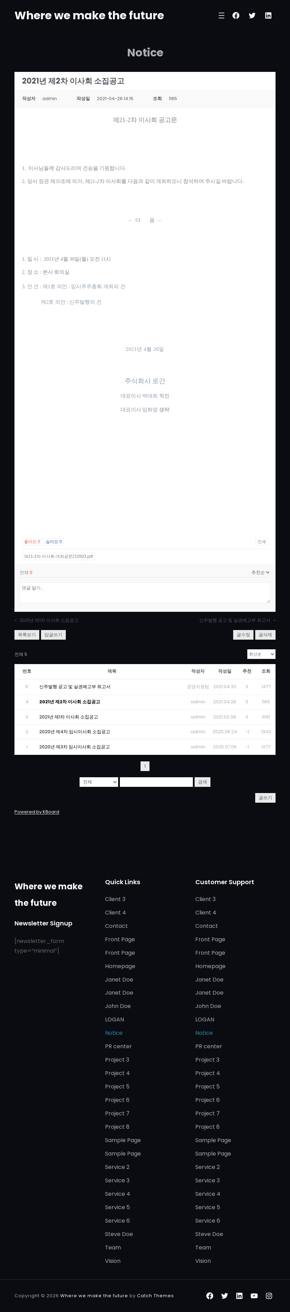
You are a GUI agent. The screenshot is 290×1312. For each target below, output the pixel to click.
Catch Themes (155, 1295)
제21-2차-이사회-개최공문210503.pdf (58, 556)
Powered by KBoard (36, 812)
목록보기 (27, 634)
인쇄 (262, 541)
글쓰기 (265, 797)
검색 (202, 781)
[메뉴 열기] (221, 15)
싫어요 (54, 541)
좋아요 (32, 541)
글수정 (243, 634)
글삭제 (265, 634)
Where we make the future (89, 15)
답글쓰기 (53, 634)
